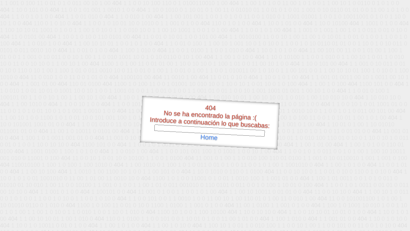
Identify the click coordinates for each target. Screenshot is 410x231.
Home (208, 137)
